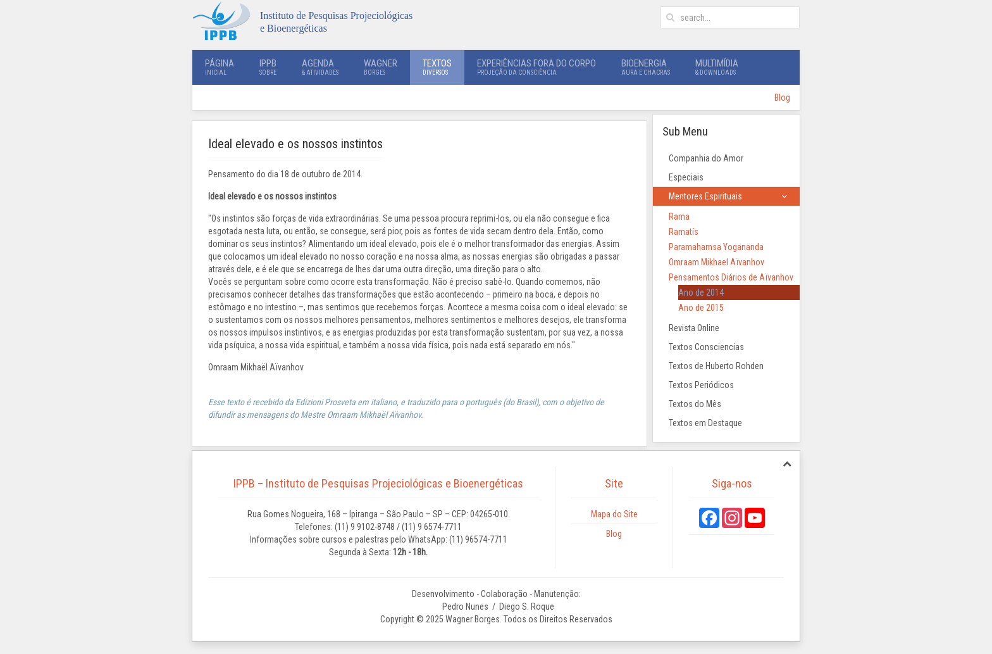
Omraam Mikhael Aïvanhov (716, 262)
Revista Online (694, 328)
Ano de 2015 (701, 308)
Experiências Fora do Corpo (536, 67)
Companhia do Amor (706, 158)
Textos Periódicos (701, 385)
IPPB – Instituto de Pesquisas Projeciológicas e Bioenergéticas (378, 483)
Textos (437, 67)
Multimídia (716, 67)
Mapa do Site (614, 514)
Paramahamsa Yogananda (716, 247)
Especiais (686, 177)
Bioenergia (645, 67)
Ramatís (683, 232)
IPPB (267, 67)
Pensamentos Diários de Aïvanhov (731, 277)
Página (219, 67)
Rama (679, 216)
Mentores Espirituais (705, 196)
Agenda (320, 67)
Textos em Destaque (705, 423)
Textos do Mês (695, 404)
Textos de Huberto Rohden (716, 366)
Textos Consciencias (706, 347)
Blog (782, 97)
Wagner (380, 67)
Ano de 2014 (701, 292)
